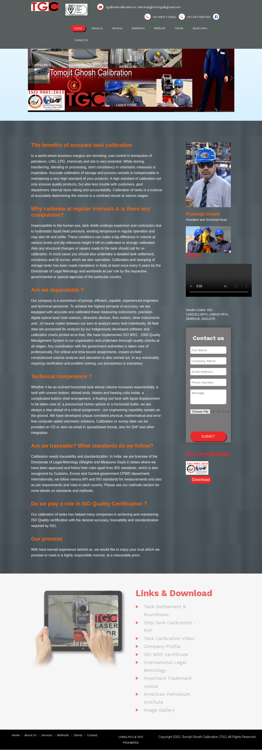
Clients (181, 28)
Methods (161, 28)
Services (118, 28)
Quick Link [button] (202, 28)
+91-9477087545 (194, 17)
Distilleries (139, 28)
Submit (208, 436)
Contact (92, 737)
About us (97, 28)
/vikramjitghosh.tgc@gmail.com (160, 7)
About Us (30, 737)
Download (201, 479)
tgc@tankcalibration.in (117, 7)
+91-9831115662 (160, 17)
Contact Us (81, 39)
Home (78, 28)
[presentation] (213, 420)
